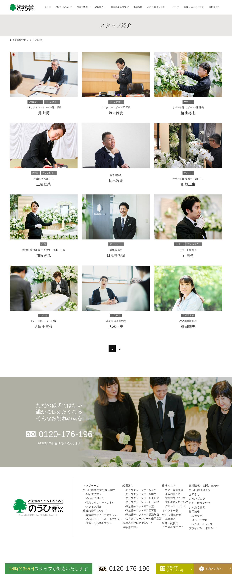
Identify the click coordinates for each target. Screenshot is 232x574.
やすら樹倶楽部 (171, 514)
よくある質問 (197, 507)
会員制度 (138, 7)
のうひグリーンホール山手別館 (144, 518)
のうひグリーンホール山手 (141, 494)
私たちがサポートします (100, 502)
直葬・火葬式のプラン (99, 523)
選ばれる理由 (62, 7)
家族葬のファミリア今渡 (140, 506)
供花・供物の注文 (200, 502)
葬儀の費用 (82, 7)
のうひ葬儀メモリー (157, 7)
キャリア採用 (200, 520)
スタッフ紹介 (93, 506)
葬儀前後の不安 (118, 7)
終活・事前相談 (174, 489)
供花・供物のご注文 (194, 7)
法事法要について (175, 498)
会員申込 (170, 519)
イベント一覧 (170, 510)
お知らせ (194, 494)
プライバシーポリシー (202, 528)
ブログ (175, 7)
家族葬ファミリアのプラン (101, 515)
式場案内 (99, 7)
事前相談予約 (173, 494)
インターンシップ (202, 524)
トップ (48, 7)
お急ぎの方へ (130, 527)
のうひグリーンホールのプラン (104, 519)
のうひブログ (197, 498)
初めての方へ (93, 494)
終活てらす (169, 485)
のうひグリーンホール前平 (141, 489)
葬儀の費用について (95, 510)
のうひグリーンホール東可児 (142, 498)
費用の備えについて (176, 502)
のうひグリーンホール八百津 (142, 502)
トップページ (91, 485)
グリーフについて (175, 506)
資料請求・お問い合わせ (204, 485)
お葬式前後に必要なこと (137, 522)
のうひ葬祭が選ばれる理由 (99, 489)
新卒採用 (197, 515)
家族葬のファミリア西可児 (141, 510)
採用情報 (213, 7)
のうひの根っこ (95, 498)
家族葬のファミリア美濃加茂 (142, 514)
